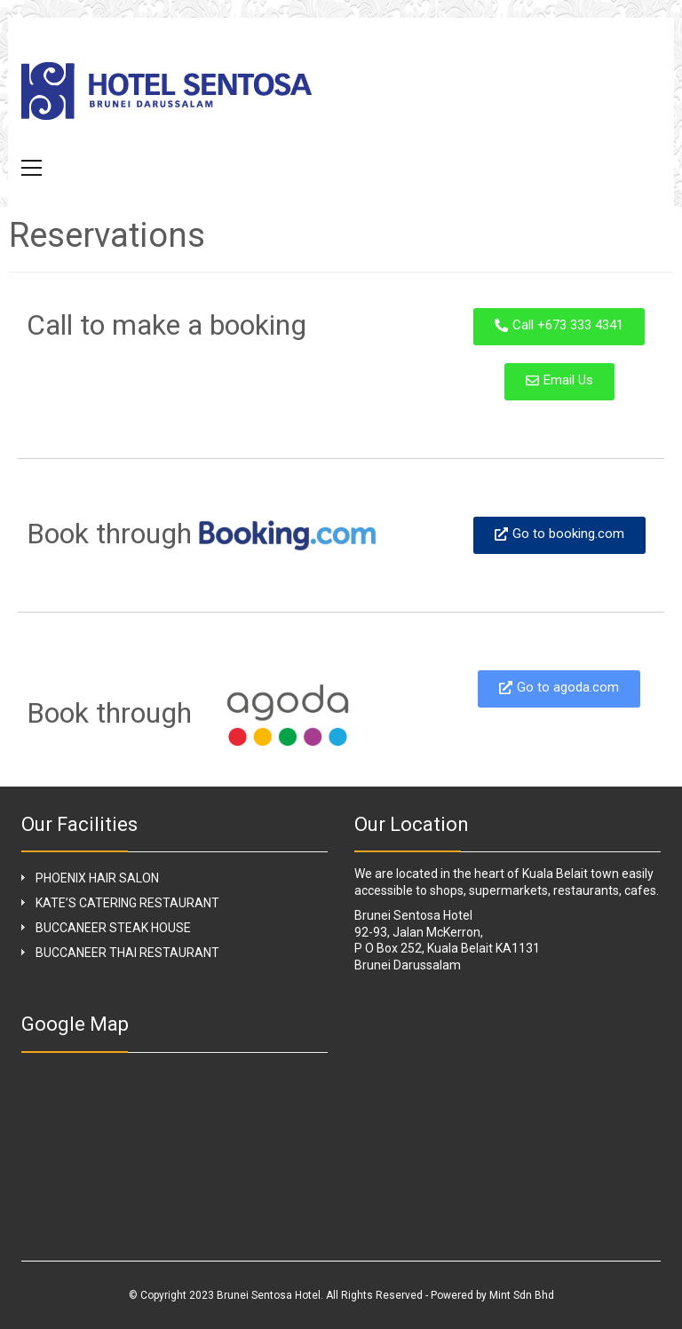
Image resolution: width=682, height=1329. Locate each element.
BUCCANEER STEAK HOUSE (113, 928)
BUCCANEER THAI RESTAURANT (127, 952)
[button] (31, 167)
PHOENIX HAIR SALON (97, 878)
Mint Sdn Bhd (521, 1295)
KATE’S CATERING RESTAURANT (127, 903)
